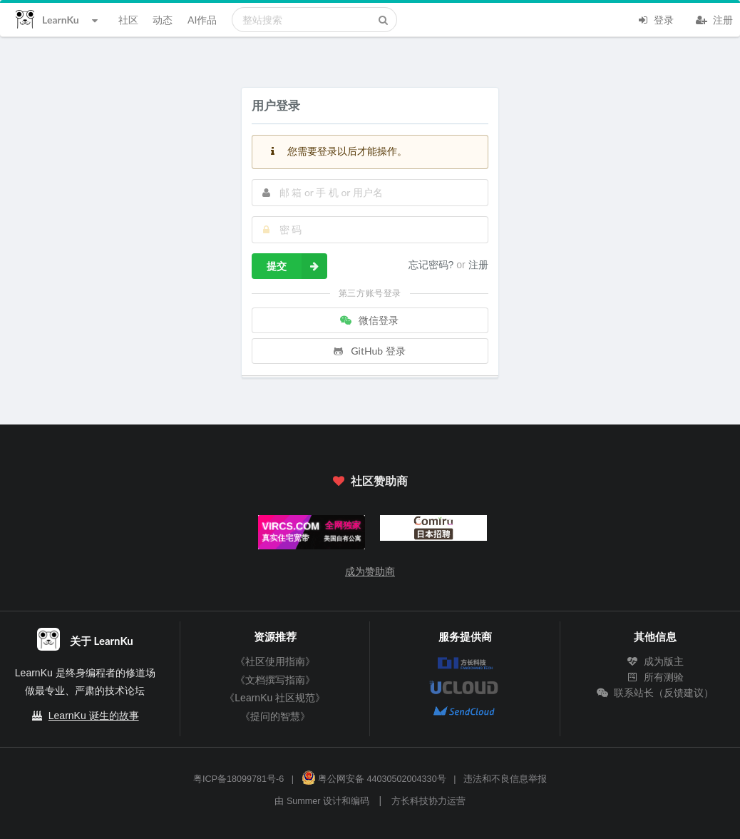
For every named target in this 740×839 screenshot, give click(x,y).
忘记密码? (432, 264)
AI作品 (202, 20)
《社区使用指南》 (275, 661)
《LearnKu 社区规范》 (275, 697)
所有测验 (655, 677)
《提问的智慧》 (275, 716)
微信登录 (368, 320)
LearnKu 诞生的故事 (93, 715)
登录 (655, 18)
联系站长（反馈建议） (655, 692)
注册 (714, 18)
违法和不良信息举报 (505, 779)
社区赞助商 (370, 480)
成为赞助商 (370, 571)
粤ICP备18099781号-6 (238, 779)
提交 (297, 266)
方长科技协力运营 (428, 801)
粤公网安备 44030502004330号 (374, 779)
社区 (128, 20)
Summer (304, 801)
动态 (163, 20)
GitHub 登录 (368, 351)
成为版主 (655, 661)
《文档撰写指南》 (275, 680)
